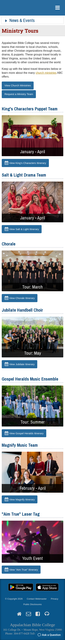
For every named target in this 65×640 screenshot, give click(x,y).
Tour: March (32, 287)
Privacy (54, 599)
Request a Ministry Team (19, 94)
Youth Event (32, 558)
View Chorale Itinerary (22, 298)
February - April (33, 488)
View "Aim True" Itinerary (23, 569)
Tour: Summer (32, 422)
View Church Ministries (18, 85)
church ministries (46, 72)
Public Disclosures (32, 604)
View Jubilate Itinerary (21, 364)
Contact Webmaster (37, 599)
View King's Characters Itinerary (27, 163)
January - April (32, 152)
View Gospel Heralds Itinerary (26, 433)
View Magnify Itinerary (22, 499)
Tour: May (32, 353)
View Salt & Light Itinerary (24, 229)
